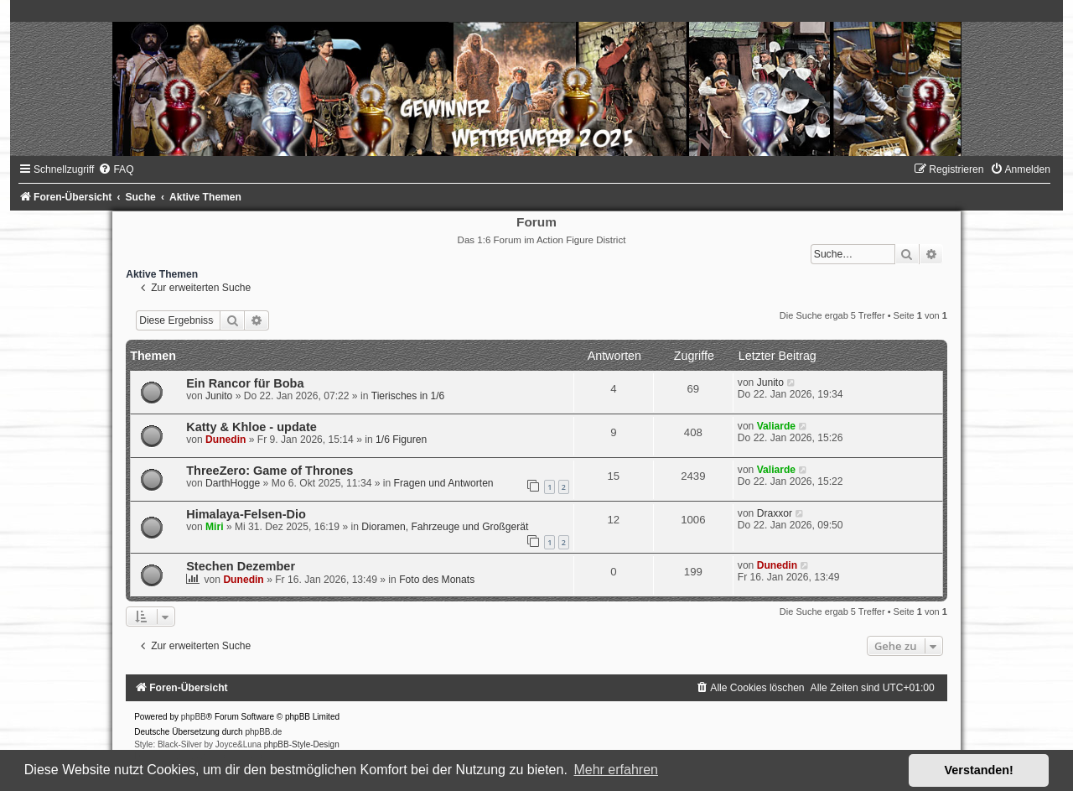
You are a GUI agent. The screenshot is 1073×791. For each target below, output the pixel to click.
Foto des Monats (436, 579)
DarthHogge (232, 483)
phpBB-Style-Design (302, 744)
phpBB (193, 716)
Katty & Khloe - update (251, 427)
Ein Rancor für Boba (244, 383)
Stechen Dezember (240, 566)
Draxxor (774, 513)
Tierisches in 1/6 (408, 396)
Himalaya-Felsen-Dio (246, 514)
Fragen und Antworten (444, 483)
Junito (218, 396)
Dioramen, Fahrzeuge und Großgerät (444, 527)
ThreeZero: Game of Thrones (269, 470)
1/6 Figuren (401, 439)
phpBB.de (263, 731)
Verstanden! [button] (979, 770)
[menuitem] (115, 169)
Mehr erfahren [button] (615, 769)
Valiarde (776, 426)
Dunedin (225, 439)
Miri (214, 527)
